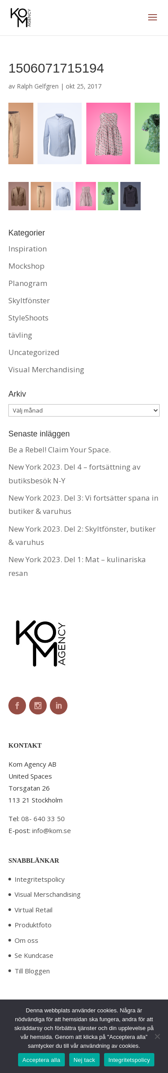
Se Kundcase (34, 955)
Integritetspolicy (40, 879)
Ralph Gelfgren (38, 86)
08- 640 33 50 (43, 818)
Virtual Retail (33, 909)
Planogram (27, 283)
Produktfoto (33, 924)
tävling (20, 335)
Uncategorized (34, 352)
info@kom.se (51, 830)
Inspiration (27, 248)
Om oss (26, 940)
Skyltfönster (29, 300)
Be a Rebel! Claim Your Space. (59, 449)
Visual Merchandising (46, 369)
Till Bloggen (32, 970)
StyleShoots (28, 318)
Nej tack (84, 1060)
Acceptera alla (41, 1060)
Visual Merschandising (48, 894)
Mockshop (26, 266)
